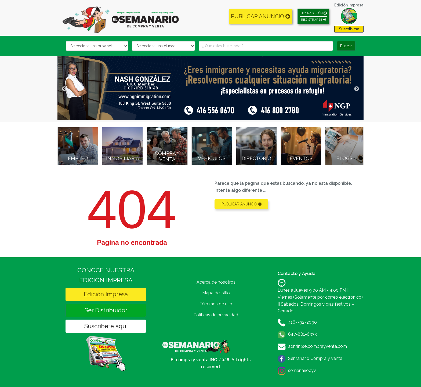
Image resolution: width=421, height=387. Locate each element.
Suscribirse (349, 29)
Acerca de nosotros (216, 282)
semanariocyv (302, 370)
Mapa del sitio (216, 292)
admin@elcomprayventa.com (317, 346)
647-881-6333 (302, 334)
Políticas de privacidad (216, 314)
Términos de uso (215, 303)
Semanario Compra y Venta (315, 358)
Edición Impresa (106, 294)
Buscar (346, 46)
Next (356, 89)
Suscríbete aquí (106, 326)
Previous (64, 89)
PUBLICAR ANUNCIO (260, 16)
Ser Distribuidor (106, 310)
